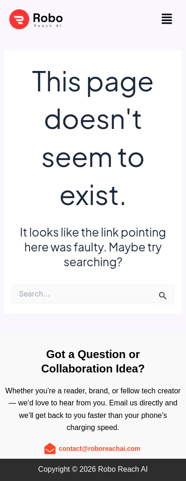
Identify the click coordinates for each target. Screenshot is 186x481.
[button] (166, 19)
